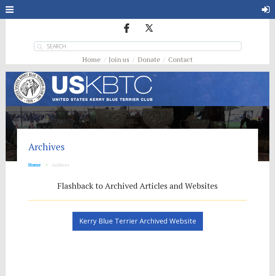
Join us (119, 59)
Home (91, 59)
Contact (180, 59)
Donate (149, 59)
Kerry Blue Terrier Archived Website (137, 220)
